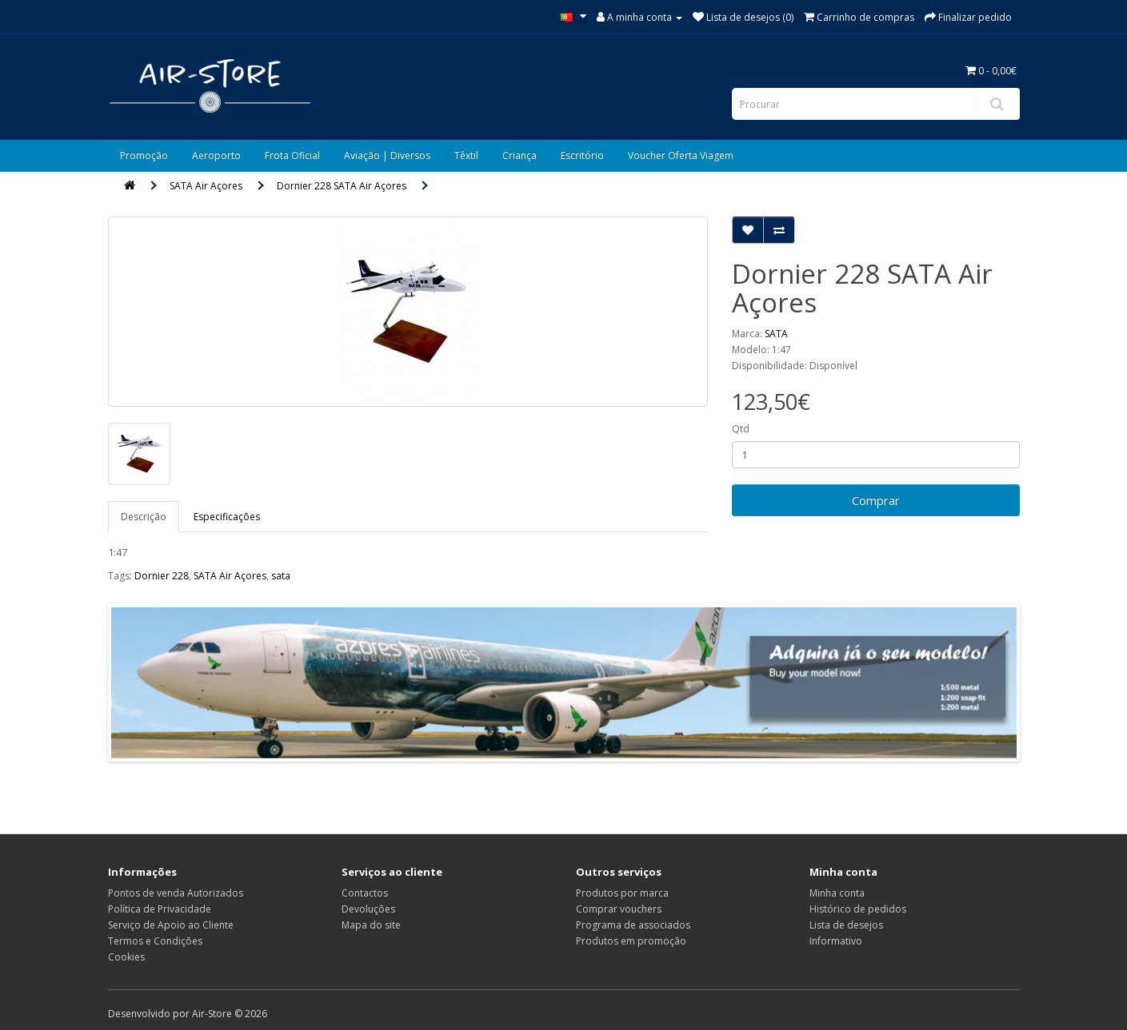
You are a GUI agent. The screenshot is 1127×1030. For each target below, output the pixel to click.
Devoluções (368, 909)
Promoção (144, 155)
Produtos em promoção (631, 941)
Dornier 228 (161, 576)
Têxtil (466, 155)
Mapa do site (371, 925)
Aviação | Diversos (387, 155)
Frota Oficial (292, 155)
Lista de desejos (846, 925)
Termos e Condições (155, 941)
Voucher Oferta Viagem (680, 155)
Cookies (126, 957)
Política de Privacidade (159, 909)
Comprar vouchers (618, 909)
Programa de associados (633, 925)
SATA (776, 333)
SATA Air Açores (206, 186)
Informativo (835, 941)
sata (280, 576)
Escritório (582, 155)
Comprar (876, 500)
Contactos (365, 893)
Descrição (143, 516)
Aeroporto (216, 155)
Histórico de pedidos (857, 909)
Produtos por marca (622, 893)
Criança (519, 155)
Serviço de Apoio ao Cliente (171, 925)
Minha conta (837, 893)
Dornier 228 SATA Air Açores (341, 186)
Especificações (227, 516)
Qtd (740, 428)
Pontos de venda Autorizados (175, 893)
